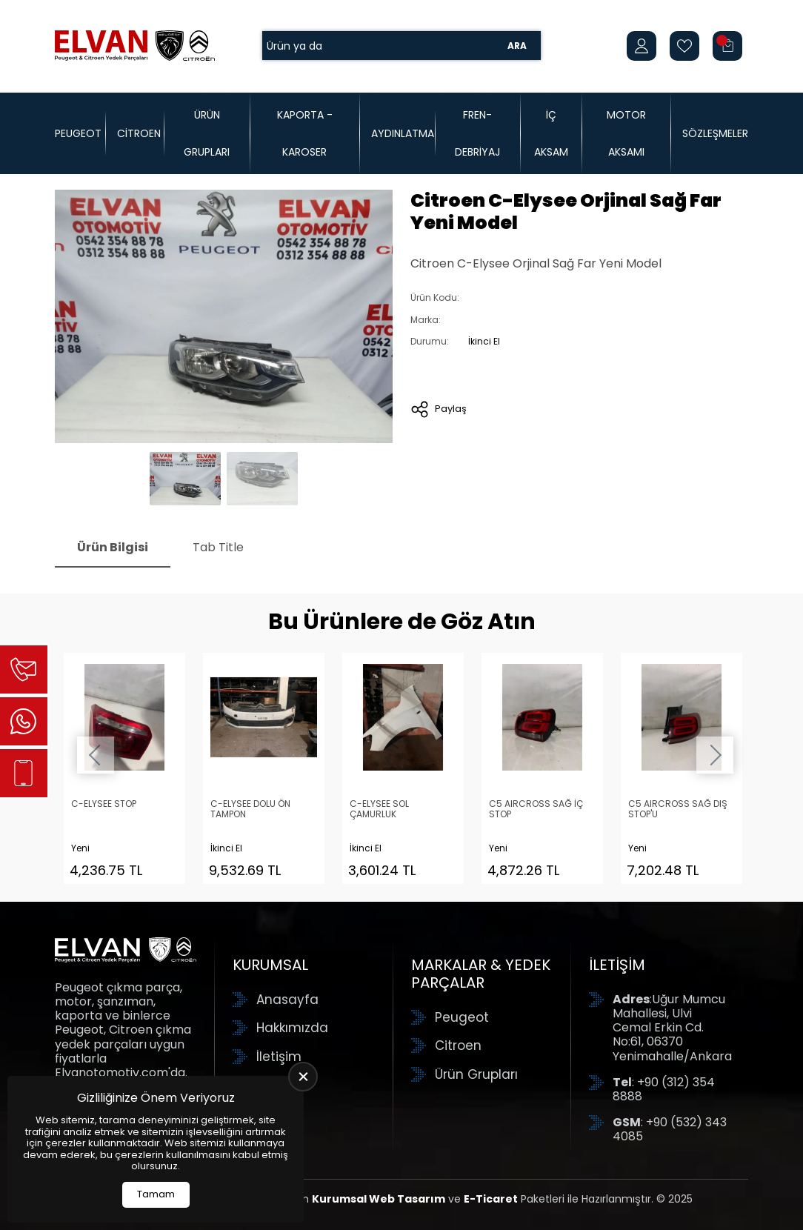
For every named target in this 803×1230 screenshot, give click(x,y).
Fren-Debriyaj (477, 133)
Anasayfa (287, 999)
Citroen (139, 133)
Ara (517, 45)
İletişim (278, 1056)
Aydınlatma (402, 133)
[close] (303, 1076)
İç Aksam (551, 133)
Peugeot (78, 133)
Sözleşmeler (715, 133)
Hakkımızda (292, 1027)
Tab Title (218, 547)
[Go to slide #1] (185, 478)
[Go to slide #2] (262, 478)
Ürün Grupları (207, 133)
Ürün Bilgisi (112, 547)
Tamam (156, 1194)
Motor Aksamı (626, 133)
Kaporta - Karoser (305, 133)
